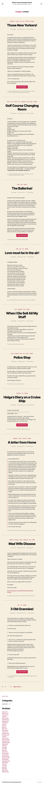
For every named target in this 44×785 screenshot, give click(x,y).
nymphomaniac (23, 299)
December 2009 (5, 739)
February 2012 (5, 718)
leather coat (29, 173)
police (27, 353)
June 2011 (4, 724)
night (20, 383)
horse (17, 595)
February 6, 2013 (22, 29)
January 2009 (5, 754)
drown (12, 530)
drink (18, 184)
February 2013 (5, 713)
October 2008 (5, 759)
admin (14, 446)
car (12, 101)
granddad (24, 675)
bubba (10, 530)
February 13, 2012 (22, 256)
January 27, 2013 (22, 113)
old (24, 353)
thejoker (14, 29)
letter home (23, 530)
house (25, 173)
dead (16, 309)
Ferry (23, 91)
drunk (13, 239)
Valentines (33, 299)
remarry (22, 344)
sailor (17, 92)
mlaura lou (31, 595)
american (12, 21)
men (21, 21)
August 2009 (5, 744)
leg (25, 239)
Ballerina (10, 239)
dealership (15, 173)
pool (29, 429)
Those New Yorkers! (22, 25)
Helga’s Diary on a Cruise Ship (22, 399)
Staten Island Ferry (26, 92)
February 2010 (5, 738)
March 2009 (4, 751)
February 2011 (5, 730)
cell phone (11, 173)
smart (27, 299)
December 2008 (5, 756)
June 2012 (4, 716)
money (31, 101)
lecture (17, 383)
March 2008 (4, 770)
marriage (23, 101)
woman (22, 175)
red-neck (27, 530)
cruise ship (14, 429)
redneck (31, 530)
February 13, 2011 (22, 404)
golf (19, 101)
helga (19, 429)
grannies (35, 675)
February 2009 (5, 753)
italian (17, 21)
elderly (20, 675)
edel (12, 299)
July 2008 (4, 764)
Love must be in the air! (22, 253)
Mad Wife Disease (22, 544)
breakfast (10, 344)
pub (27, 239)
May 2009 (4, 748)
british (8, 101)
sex (23, 21)
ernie (20, 91)
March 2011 (4, 728)
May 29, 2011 (22, 361)
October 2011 (5, 722)
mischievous (32, 91)
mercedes (10, 175)
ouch (34, 595)
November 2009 (5, 741)
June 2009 (4, 747)
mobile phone (15, 175)
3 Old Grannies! (21, 609)
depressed (17, 91)
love (18, 299)
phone (19, 175)
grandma (27, 675)
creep (10, 299)
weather (27, 21)
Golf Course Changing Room (22, 107)
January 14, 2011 (22, 547)
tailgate (34, 530)
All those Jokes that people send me (22, 2)
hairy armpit (22, 239)
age (9, 675)
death (14, 344)
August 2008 (5, 762)
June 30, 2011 (22, 320)
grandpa (31, 675)
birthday (14, 675)
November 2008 (5, 758)
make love (28, 91)
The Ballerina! (22, 188)
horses (19, 595)
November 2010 (5, 735)
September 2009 (6, 742)
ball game (10, 595)
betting (14, 595)
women (32, 21)
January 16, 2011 (22, 446)
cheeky (13, 91)
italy (25, 91)
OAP (12, 677)
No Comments (31, 29)
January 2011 (5, 731)
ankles (12, 675)
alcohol (10, 383)
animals (17, 539)
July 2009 (4, 745)
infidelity (22, 429)
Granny (10, 677)
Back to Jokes (5, 696)
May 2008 (4, 767)
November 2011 (5, 721)
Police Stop (22, 357)
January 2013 (5, 715)
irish (22, 184)
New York (10, 92)
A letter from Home (22, 442)
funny (15, 101)
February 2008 (5, 771)
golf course (21, 173)
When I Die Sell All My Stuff (22, 315)
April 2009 (4, 750)
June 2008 (4, 765)
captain (10, 91)
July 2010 (4, 736)
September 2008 (6, 761)
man (32, 173)
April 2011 (4, 727)
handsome (15, 299)
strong (30, 299)
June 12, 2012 (22, 192)
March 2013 (4, 712)
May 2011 (4, 725)
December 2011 (5, 719)
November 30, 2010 (22, 613)
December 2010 (5, 733)
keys (19, 530)
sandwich (20, 92)
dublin (16, 239)
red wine (14, 92)
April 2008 (4, 768)
